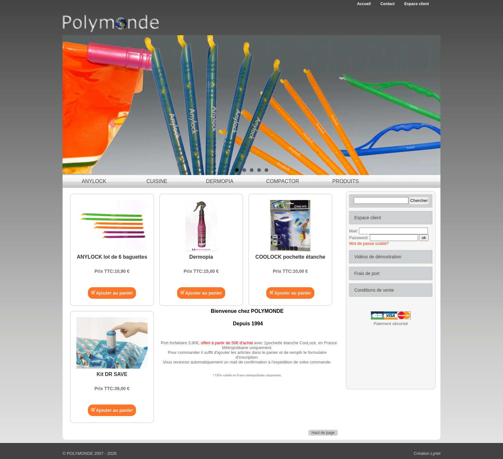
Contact (387, 4)
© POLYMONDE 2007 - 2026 (89, 453)
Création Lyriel (427, 453)
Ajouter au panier (112, 293)
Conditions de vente (374, 290)
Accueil (364, 4)
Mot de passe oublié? (369, 243)
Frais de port (366, 273)
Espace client (416, 4)
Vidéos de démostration (377, 256)
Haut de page (323, 432)
